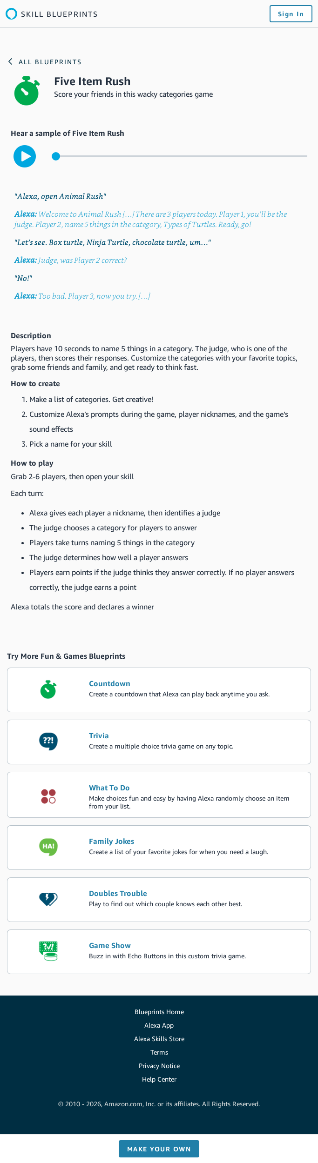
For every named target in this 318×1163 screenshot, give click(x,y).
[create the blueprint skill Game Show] (159, 952)
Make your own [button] (159, 1149)
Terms (159, 1052)
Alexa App (159, 1025)
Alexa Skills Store (159, 1039)
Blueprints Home (159, 1012)
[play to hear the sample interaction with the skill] (25, 156)
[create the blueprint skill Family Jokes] (159, 847)
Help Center (159, 1079)
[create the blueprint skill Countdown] (159, 690)
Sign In (291, 14)
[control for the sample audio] (179, 156)
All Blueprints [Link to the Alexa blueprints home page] (50, 62)
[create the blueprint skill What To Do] (159, 794)
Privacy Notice (159, 1065)
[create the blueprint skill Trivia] (159, 742)
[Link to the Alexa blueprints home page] (52, 14)
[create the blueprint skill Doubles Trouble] (159, 900)
